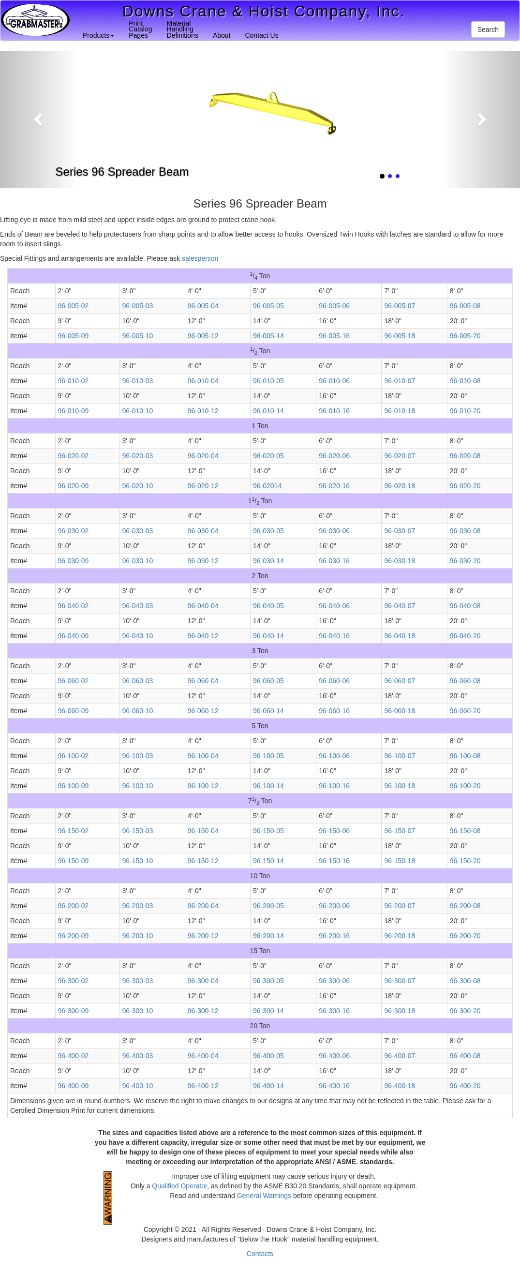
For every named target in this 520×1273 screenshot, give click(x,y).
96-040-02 (73, 606)
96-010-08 (465, 381)
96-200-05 (268, 906)
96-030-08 (465, 531)
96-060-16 (334, 711)
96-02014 (267, 486)
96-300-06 (334, 981)
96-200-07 (399, 906)
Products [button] (98, 35)
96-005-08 (465, 306)
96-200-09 (73, 936)
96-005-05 (268, 306)
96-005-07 (399, 306)
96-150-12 (203, 861)
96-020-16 (334, 486)
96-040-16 (334, 636)
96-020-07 (399, 456)
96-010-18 (399, 411)
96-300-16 (334, 1011)
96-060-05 (268, 681)
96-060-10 (137, 711)
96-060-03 (137, 681)
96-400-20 (465, 1086)
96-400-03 (137, 1056)
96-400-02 (73, 1056)
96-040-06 (334, 606)
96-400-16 (334, 1086)
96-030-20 (465, 561)
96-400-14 (268, 1086)
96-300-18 (399, 1011)
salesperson (200, 258)
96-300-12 (203, 1011)
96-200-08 (465, 906)
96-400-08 (465, 1056)
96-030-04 (203, 531)
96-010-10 (137, 411)
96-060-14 (268, 711)
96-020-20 (465, 486)
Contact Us (261, 35)
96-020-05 (268, 456)
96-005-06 (334, 306)
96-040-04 (203, 606)
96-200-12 (203, 936)
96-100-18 (399, 786)
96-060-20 (465, 711)
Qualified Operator (179, 1186)
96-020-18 (399, 486)
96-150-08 (465, 831)
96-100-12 (203, 786)
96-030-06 (334, 531)
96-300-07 (399, 981)
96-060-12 (203, 711)
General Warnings (264, 1195)
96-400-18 (399, 1086)
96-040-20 (465, 636)
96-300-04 (203, 981)
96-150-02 (73, 831)
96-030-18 (399, 561)
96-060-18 (399, 711)
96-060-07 (399, 681)
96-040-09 (73, 636)
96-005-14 (268, 336)
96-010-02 (73, 381)
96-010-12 (203, 411)
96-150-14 (268, 861)
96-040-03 (137, 606)
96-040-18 (399, 636)
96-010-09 (73, 411)
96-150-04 (203, 831)
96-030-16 (334, 561)
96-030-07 (399, 531)
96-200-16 (334, 936)
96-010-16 (334, 411)
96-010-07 (399, 381)
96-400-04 (203, 1056)
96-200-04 (203, 906)
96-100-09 (73, 786)
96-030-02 (73, 531)
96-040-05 (268, 606)
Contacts (260, 1254)
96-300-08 (465, 981)
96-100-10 (137, 786)
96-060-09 (73, 711)
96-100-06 (334, 756)
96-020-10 (137, 486)
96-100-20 (465, 786)
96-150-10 (137, 861)
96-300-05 (268, 981)
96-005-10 (137, 336)
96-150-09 (73, 861)
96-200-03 (137, 906)
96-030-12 (203, 561)
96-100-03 (137, 756)
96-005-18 (399, 336)
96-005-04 (203, 306)
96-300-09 (73, 1011)
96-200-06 (334, 906)
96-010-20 (465, 411)
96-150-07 (399, 831)
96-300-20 (465, 1011)
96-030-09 (73, 561)
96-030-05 (268, 531)
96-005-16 (334, 336)
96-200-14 (268, 936)
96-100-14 (268, 786)
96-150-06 (334, 831)
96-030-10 (137, 561)
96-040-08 (465, 606)
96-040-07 (399, 606)
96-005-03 (137, 306)
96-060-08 (465, 681)
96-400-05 (268, 1056)
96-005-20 (465, 336)
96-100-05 (268, 756)
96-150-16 (334, 861)
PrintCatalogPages (140, 29)
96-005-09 (73, 336)
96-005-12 (203, 336)
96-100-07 (399, 756)
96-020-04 (203, 456)
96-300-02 (73, 981)
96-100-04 (203, 756)
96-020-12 (203, 486)
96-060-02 (73, 681)
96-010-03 (137, 381)
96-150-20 (465, 861)
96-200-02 (73, 906)
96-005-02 (73, 306)
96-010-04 (203, 381)
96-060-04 (203, 681)
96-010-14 (268, 411)
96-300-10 (137, 1011)
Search (488, 29)
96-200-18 (399, 936)
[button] (39, 119)
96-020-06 (334, 456)
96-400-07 (399, 1056)
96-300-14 (268, 1011)
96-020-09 (73, 486)
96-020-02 (73, 456)
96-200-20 (465, 936)
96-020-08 (465, 456)
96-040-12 (203, 636)
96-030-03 (137, 531)
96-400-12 (203, 1086)
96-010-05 (268, 381)
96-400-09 (73, 1086)
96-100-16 (334, 786)
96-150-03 (137, 831)
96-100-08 (465, 756)
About (222, 35)
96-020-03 (137, 456)
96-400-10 (137, 1086)
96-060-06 (334, 681)
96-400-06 (334, 1056)
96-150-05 (268, 831)
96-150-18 (399, 861)
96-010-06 (334, 381)
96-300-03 (137, 981)
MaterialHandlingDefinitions (182, 29)
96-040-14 (268, 636)
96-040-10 (137, 636)
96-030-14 (268, 561)
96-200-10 (137, 936)
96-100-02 (73, 756)
